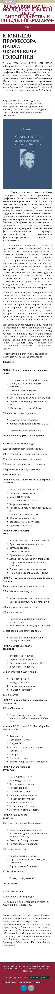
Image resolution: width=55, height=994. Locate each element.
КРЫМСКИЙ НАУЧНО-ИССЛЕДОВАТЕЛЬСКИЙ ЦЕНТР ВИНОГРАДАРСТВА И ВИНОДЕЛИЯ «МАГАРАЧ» (27, 13)
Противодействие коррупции (22, 981)
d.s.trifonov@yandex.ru (39, 977)
